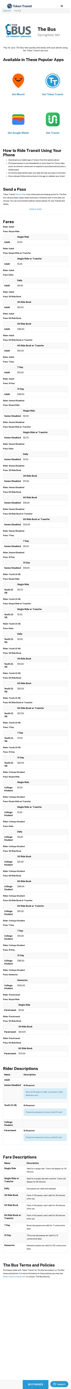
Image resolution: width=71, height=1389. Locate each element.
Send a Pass (21, 194)
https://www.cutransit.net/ (14, 1277)
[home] (19, 6)
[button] (62, 6)
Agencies (7, 11)
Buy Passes (35, 1384)
